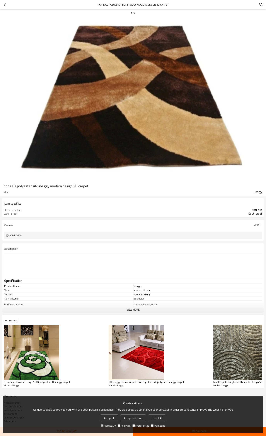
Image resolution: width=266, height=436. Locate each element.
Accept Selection (133, 418)
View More (133, 310)
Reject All (157, 418)
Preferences (140, 425)
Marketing (158, 425)
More (257, 225)
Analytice (124, 425)
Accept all (109, 418)
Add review (15, 235)
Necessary (108, 425)
